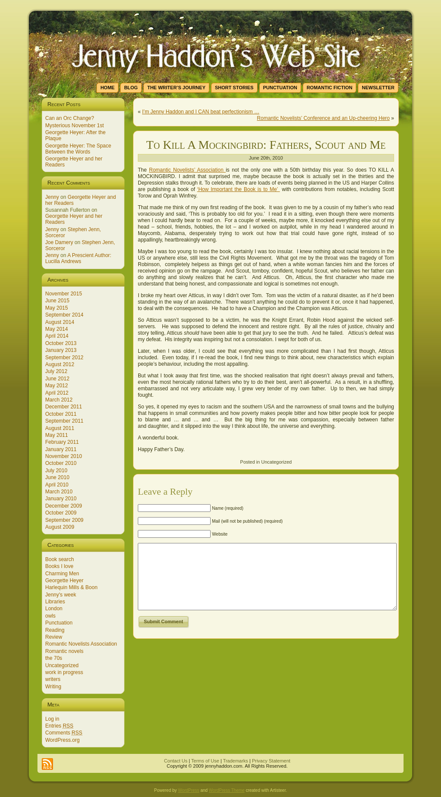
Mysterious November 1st (74, 125)
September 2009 (64, 520)
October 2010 (61, 463)
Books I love (59, 566)
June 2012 (57, 379)
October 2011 (61, 414)
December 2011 (63, 407)
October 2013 (61, 343)
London (53, 609)
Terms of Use (205, 760)
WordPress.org (62, 740)
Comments (63, 733)
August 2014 (59, 322)
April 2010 (56, 485)
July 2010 (56, 471)
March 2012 (58, 400)
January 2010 (61, 499)
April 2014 (56, 336)
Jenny (52, 197)
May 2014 (56, 329)
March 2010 (58, 492)
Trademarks (235, 760)
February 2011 (62, 442)
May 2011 (56, 435)
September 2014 (64, 315)
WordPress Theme (227, 790)
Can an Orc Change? (69, 118)
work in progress (64, 672)
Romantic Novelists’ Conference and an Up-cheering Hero (323, 118)
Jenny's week (60, 595)
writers (52, 679)
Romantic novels (64, 651)
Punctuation (58, 623)
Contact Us (175, 760)
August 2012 (59, 364)
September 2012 (64, 358)
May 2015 (56, 308)
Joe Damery (59, 242)
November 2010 (63, 456)
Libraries (55, 602)
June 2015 (57, 301)
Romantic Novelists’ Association (187, 170)
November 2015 (63, 294)
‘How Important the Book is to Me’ (238, 189)
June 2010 (57, 477)
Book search (59, 559)
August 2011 (59, 428)
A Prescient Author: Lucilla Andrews (78, 258)
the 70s (53, 658)
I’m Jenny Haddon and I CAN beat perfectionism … (200, 112)
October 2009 (61, 513)
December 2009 (63, 506)
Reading (55, 630)
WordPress (188, 790)
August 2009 (59, 527)
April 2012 (56, 393)
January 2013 (61, 350)
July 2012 (56, 371)
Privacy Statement (271, 760)
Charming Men (62, 574)
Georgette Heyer (64, 580)
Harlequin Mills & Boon (71, 587)
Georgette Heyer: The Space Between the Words (78, 149)
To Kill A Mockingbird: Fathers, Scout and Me (266, 144)
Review (53, 637)
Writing (53, 687)
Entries (59, 726)
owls (50, 616)
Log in (52, 719)
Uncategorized (61, 665)
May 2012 (56, 386)
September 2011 (64, 421)
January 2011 (61, 449)
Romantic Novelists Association (81, 644)
